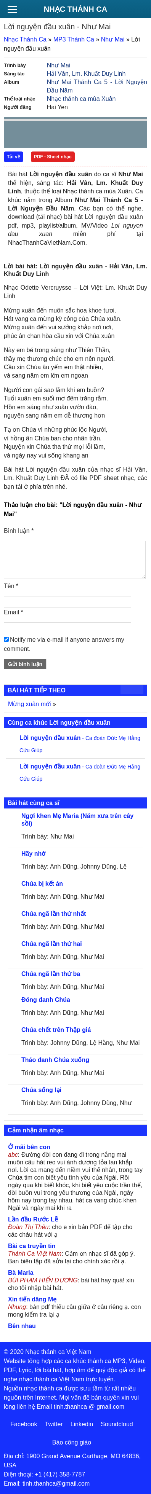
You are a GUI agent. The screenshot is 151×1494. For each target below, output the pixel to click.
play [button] (33, 135)
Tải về (13, 156)
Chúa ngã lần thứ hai (51, 944)
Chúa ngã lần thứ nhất (53, 913)
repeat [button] (77, 136)
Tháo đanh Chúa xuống (55, 1060)
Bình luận (19, 531)
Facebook (23, 1424)
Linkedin (82, 1424)
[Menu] (12, 9)
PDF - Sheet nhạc (53, 156)
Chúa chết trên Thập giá (56, 1030)
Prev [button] (14, 136)
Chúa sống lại (41, 1090)
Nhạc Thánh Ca (75, 9)
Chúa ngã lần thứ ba (50, 974)
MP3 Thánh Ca (73, 39)
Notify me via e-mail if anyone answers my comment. (64, 644)
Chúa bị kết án (42, 883)
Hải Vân (58, 73)
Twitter (54, 1424)
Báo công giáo (71, 1442)
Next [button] (53, 136)
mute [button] (96, 135)
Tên (11, 586)
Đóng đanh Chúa (45, 1000)
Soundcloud (117, 1424)
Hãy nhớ (33, 853)
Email (13, 612)
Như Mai (113, 39)
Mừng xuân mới (29, 704)
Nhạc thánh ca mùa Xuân (81, 99)
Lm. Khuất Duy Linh (99, 73)
